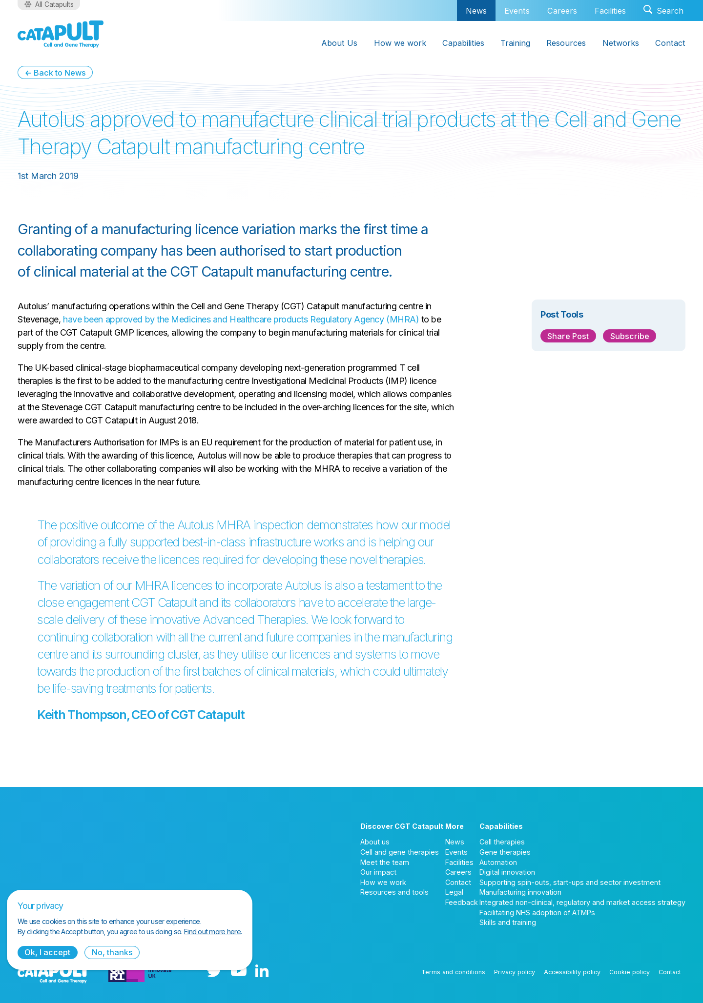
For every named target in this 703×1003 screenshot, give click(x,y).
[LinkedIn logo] (262, 971)
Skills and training (507, 922)
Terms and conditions (453, 972)
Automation (498, 862)
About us (375, 842)
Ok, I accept (47, 952)
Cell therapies (502, 842)
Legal (454, 892)
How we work (383, 882)
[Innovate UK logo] (140, 971)
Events (517, 11)
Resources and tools (394, 892)
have (72, 319)
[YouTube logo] (239, 971)
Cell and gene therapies (399, 852)
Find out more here (212, 931)
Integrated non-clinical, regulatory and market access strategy (582, 902)
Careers (562, 11)
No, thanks (112, 952)
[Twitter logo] (214, 971)
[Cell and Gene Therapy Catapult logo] (60, 34)
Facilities (610, 11)
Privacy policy (514, 972)
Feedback (461, 902)
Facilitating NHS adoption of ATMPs (537, 912)
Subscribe (629, 336)
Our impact (378, 872)
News (476, 10)
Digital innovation (507, 872)
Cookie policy (629, 972)
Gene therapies (505, 852)
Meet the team (384, 862)
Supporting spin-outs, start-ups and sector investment (570, 882)
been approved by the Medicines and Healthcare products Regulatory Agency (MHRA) (250, 319)
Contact (458, 882)
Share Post (568, 336)
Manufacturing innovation (520, 892)
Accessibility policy (572, 972)
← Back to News (55, 73)
